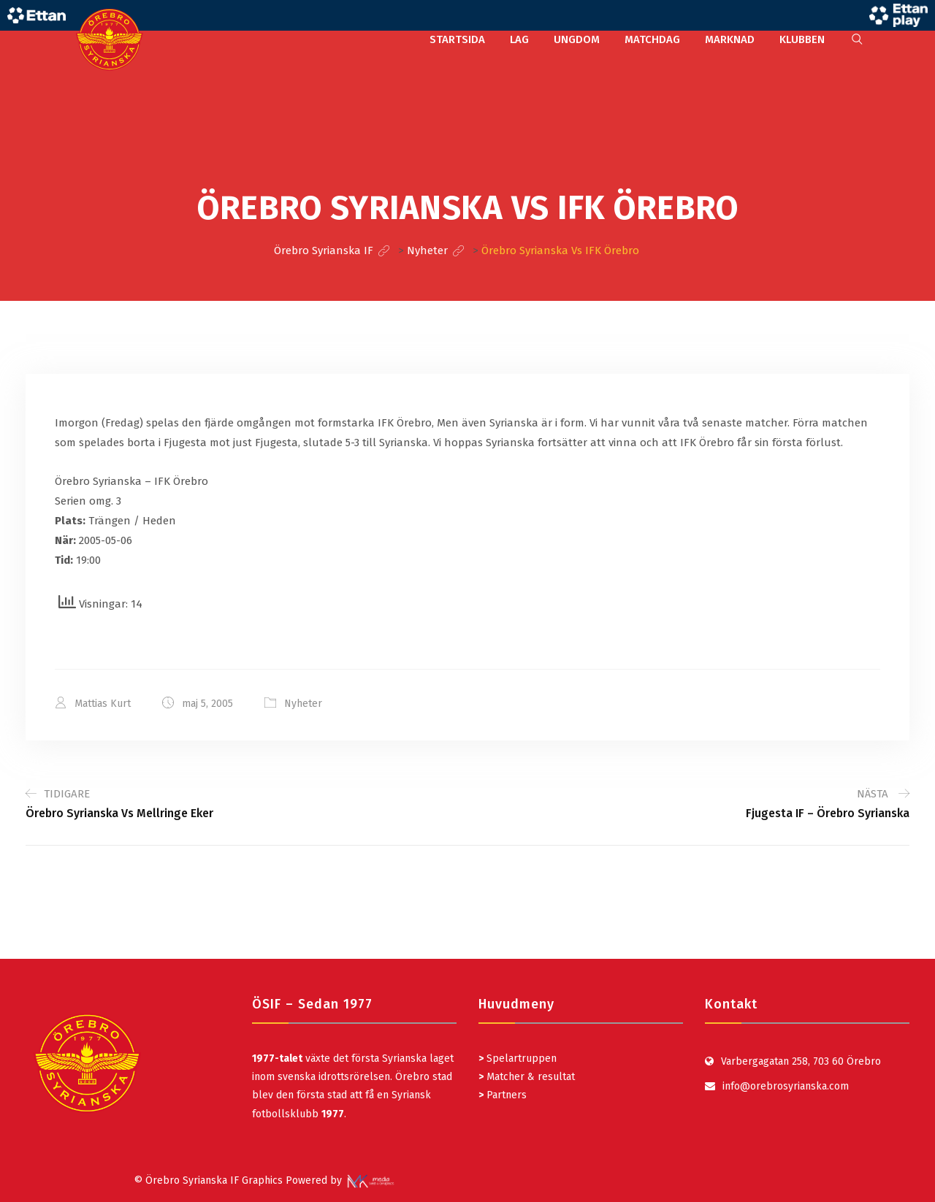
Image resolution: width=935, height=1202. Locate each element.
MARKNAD (730, 39)
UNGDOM (577, 39)
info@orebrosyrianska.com (785, 1086)
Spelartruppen (520, 1058)
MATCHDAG (652, 39)
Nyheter (303, 703)
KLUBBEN (802, 39)
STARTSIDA (457, 39)
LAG (519, 39)
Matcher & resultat (526, 1077)
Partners (502, 1095)
